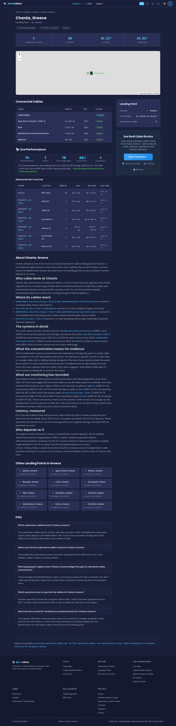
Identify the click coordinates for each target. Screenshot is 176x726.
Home (18, 12)
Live (89, 3)
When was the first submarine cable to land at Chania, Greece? (51, 547)
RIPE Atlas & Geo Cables (154, 721)
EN (142, 4)
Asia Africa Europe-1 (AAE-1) (31, 121)
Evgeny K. (102, 709)
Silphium (22, 139)
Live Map (137, 666)
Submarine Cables (106, 666)
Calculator (67, 666)
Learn (100, 3)
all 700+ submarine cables (82, 643)
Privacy (101, 712)
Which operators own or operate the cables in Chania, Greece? (51, 592)
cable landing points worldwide (138, 643)
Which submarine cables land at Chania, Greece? (44, 525)
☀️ (164, 3)
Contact (101, 705)
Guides (15, 697)
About (100, 694)
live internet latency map (109, 643)
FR (153, 4)
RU (147, 4)
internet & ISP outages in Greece (30, 646)
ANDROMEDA (24, 115)
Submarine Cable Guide (23, 701)
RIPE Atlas (67, 697)
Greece (35, 12)
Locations (27, 12)
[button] (88, 73)
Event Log (67, 674)
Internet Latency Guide (143, 674)
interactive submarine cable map (51, 643)
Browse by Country (106, 674)
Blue (20, 127)
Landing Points (104, 670)
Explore (77, 3)
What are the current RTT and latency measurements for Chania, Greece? (57, 611)
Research (16, 694)
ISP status (137, 677)
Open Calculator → (138, 156)
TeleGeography (70, 694)
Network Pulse (139, 681)
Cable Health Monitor (72, 670)
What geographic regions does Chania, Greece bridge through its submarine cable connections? (61, 568)
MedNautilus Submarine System (33, 133)
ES (159, 4)
